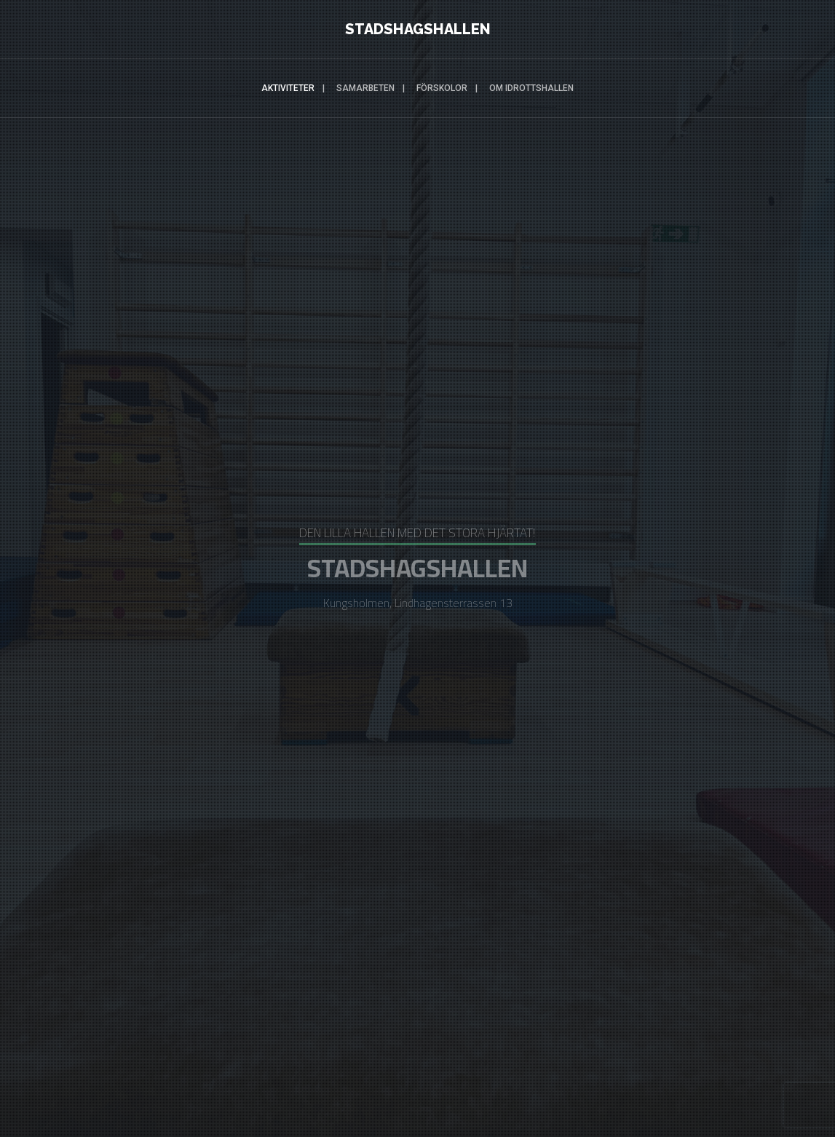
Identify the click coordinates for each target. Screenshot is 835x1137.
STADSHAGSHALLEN (418, 29)
